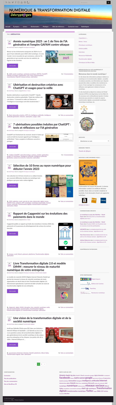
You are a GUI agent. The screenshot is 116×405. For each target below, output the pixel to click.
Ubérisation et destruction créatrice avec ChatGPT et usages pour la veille (38, 86)
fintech (20, 254)
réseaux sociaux (25, 77)
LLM (28, 75)
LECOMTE (83, 229)
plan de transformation (13, 309)
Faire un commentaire (67, 115)
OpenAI (18, 77)
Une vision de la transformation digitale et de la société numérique (42, 319)
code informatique (25, 155)
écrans (46, 201)
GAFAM (9, 75)
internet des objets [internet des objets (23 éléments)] (64, 383)
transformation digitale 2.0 (14, 310)
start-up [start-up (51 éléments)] (85, 388)
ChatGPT (44, 74)
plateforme (32, 254)
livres (13, 203)
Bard (10, 115)
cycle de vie (26, 201)
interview (26, 353)
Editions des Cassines (92, 283)
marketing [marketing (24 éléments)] (85, 383)
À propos (16, 26)
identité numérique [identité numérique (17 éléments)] (63, 380)
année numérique (18, 74)
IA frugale (15, 75)
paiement (25, 254)
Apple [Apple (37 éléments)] (68, 375)
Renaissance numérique (92, 293)
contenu (33, 155)
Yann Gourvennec (85, 234)
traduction (29, 158)
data (31, 201)
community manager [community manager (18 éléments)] (89, 375)
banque (11, 254)
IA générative (22, 75)
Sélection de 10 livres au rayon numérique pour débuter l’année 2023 (42, 167)
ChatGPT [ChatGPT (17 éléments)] (78, 375)
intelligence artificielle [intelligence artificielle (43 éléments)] (90, 381)
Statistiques (85, 26)
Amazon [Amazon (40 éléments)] (62, 375)
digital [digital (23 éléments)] (96, 375)
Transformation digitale (25, 204)
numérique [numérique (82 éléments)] (72, 385)
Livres (25, 26)
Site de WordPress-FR (10, 384)
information (16, 156)
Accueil (8, 26)
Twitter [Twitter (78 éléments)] (89, 390)
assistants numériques (30, 74)
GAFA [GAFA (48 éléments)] (76, 378)
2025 (10, 74)
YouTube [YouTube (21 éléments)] (106, 391)
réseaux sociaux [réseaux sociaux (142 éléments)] (94, 385)
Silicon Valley (45, 353)
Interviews (82, 52)
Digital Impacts (90, 279)
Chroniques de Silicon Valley (87, 62)
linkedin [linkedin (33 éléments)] (73, 383)
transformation (25, 309)
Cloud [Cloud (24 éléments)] (82, 375)
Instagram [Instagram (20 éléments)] (79, 381)
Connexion (7, 375)
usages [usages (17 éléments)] (95, 391)
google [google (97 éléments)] (88, 377)
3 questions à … (83, 38)
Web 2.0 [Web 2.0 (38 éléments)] (100, 391)
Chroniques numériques (29, 47)
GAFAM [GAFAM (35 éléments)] (82, 378)
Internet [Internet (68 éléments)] (103, 380)
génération (45, 155)
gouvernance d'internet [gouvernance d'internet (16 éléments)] (98, 378)
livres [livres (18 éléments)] (80, 383)
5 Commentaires (68, 74)
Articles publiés (83, 48)
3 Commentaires (68, 155)
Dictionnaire (35, 26)
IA (29, 115)
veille (38, 116)
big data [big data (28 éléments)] (72, 375)
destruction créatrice (19, 115)
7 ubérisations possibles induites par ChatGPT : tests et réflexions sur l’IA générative (42, 126)
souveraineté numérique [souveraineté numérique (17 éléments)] (75, 388)
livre (32, 307)
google (9, 156)
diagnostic (12, 307)
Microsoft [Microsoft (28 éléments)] (91, 383)
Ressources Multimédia (85, 55)
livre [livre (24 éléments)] (77, 383)
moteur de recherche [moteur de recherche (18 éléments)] (99, 383)
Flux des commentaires (10, 381)
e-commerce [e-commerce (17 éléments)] (107, 375)
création (39, 155)
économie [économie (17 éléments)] (61, 393)
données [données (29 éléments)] (101, 375)
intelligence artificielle (37, 115)
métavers (22, 116)
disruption (27, 307)
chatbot (11, 155)
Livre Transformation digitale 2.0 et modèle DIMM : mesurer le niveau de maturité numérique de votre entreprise (36, 267)
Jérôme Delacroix (85, 240)
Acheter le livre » (84, 205)
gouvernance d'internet (16, 353)
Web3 (16, 206)
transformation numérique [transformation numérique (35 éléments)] (76, 391)
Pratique (46, 26)
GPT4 (26, 115)
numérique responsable (38, 203)
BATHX (39, 74)
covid (20, 201)
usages (35, 116)
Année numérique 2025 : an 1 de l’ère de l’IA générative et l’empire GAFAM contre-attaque (41, 43)
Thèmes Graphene (19, 400)
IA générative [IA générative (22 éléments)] (106, 378)
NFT (23, 203)
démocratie (36, 201)
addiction (15, 201)
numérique (28, 203)
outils (48, 307)
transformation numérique (39, 204)
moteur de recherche (20, 158)
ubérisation (34, 77)
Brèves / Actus (26, 90)
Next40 (31, 353)
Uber (22, 354)
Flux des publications (10, 378)
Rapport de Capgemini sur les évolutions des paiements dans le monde (40, 215)
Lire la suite (12, 65)
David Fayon (12, 47)
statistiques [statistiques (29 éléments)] (92, 388)
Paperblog (88, 288)
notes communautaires (36, 75)
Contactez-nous (73, 26)
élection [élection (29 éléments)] (66, 393)
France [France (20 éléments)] (72, 378)
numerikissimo (11, 77)
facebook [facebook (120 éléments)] (64, 377)
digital (42, 201)
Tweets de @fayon (85, 151)
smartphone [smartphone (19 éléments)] (67, 388)
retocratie (15, 204)
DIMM (22, 307)
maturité (36, 307)
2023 (10, 201)
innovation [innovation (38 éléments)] (72, 381)
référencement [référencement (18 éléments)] (81, 386)
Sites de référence (58, 26)
